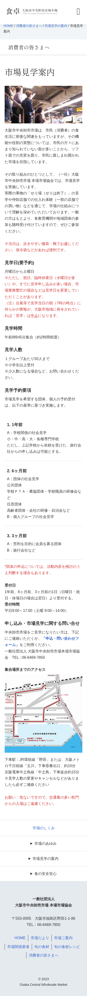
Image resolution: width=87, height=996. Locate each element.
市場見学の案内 (56, 26)
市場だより (40, 938)
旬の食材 (41, 947)
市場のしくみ (43, 828)
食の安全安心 (45, 874)
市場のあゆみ (45, 843)
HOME (8, 26)
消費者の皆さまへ (29, 26)
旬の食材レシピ (67, 947)
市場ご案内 (63, 938)
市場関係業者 (18, 947)
